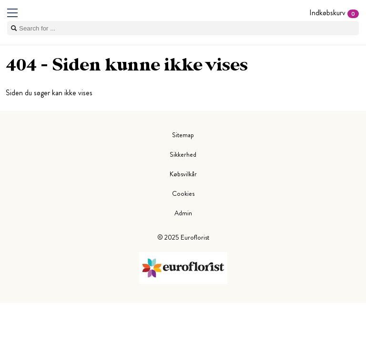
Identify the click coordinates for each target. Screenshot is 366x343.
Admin (183, 213)
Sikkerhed (183, 154)
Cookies (183, 193)
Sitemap (183, 135)
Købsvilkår (183, 174)
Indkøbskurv (334, 12)
